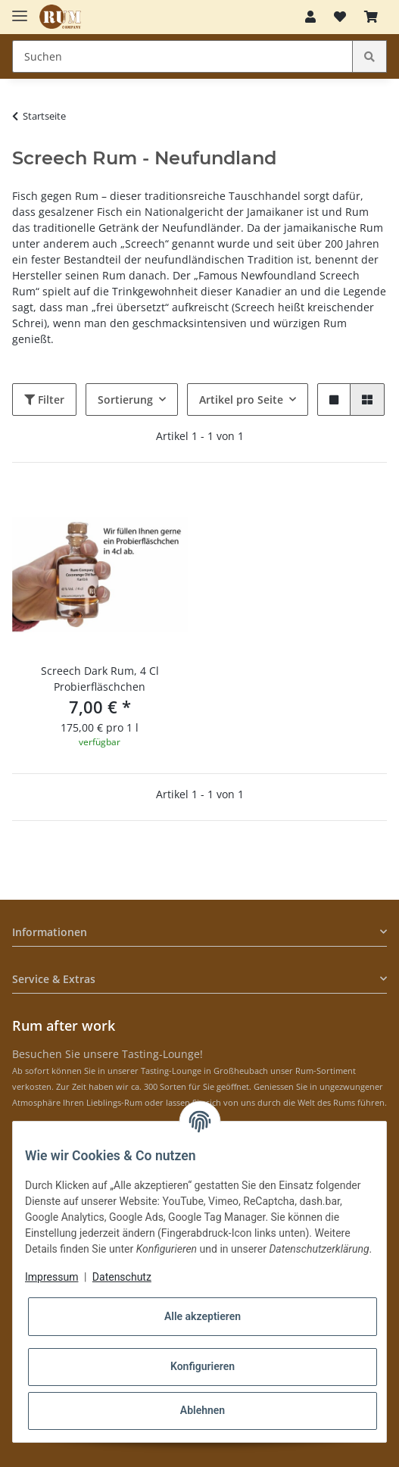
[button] (310, 17)
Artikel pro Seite (241, 399)
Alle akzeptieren (202, 1316)
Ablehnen (202, 1410)
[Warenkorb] (371, 17)
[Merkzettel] (340, 17)
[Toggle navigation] (19, 9)
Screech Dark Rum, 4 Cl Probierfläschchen (100, 678)
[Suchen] (182, 56)
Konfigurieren (202, 1366)
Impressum (51, 1277)
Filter (44, 399)
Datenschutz (121, 1277)
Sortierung (125, 399)
